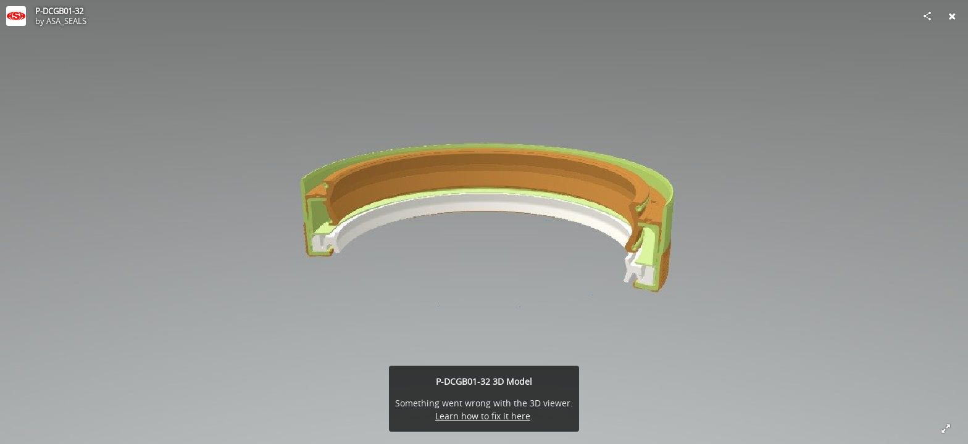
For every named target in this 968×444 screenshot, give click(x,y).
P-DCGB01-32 (59, 11)
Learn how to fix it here (482, 416)
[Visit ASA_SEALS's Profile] (16, 16)
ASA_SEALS (66, 21)
